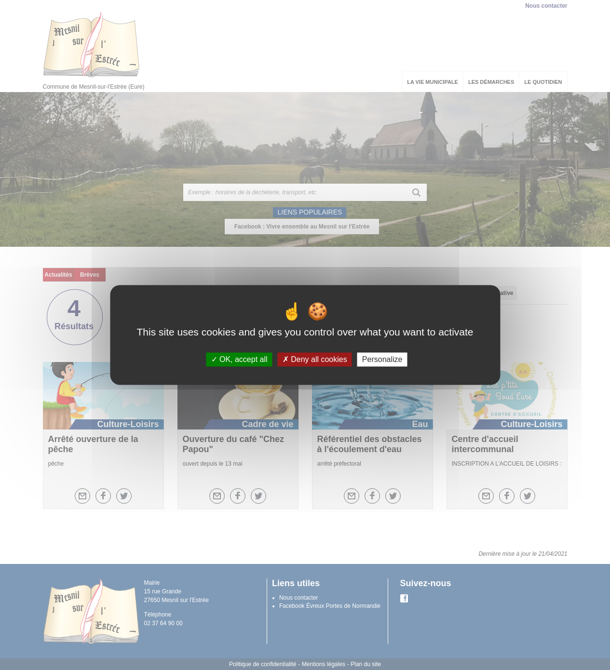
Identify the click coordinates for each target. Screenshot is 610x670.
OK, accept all (239, 359)
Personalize (382, 359)
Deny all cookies (315, 359)
